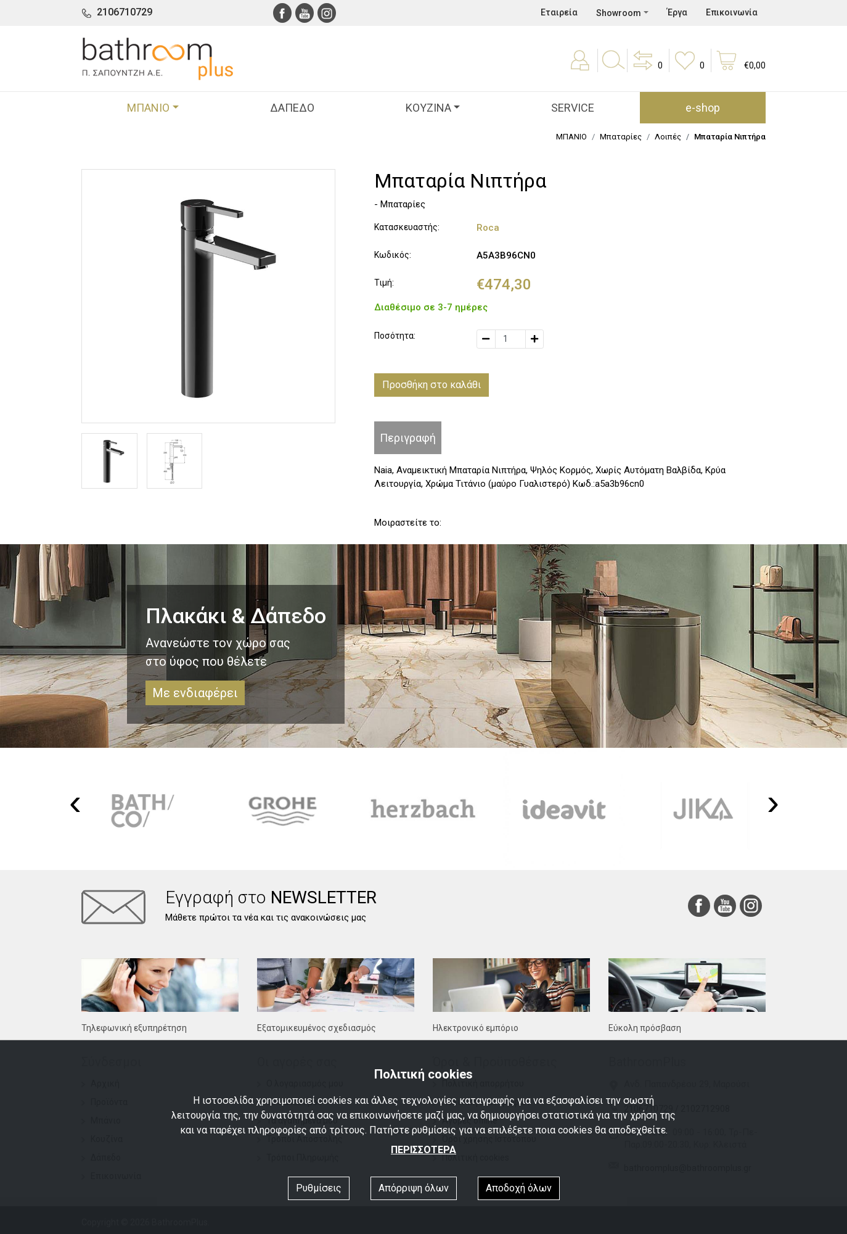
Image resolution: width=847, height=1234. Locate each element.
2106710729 (124, 12)
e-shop (702, 107)
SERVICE (572, 107)
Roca (488, 227)
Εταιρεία (559, 12)
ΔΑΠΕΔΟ (292, 107)
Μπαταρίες (621, 136)
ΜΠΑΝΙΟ (571, 136)
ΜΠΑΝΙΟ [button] (148, 107)
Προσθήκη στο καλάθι (431, 385)
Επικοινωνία (732, 12)
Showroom (618, 13)
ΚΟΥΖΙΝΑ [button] (428, 107)
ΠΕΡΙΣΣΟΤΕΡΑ (423, 1150)
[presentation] (75, 802)
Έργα (677, 12)
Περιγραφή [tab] (408, 437)
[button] (647, 69)
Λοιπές (668, 136)
